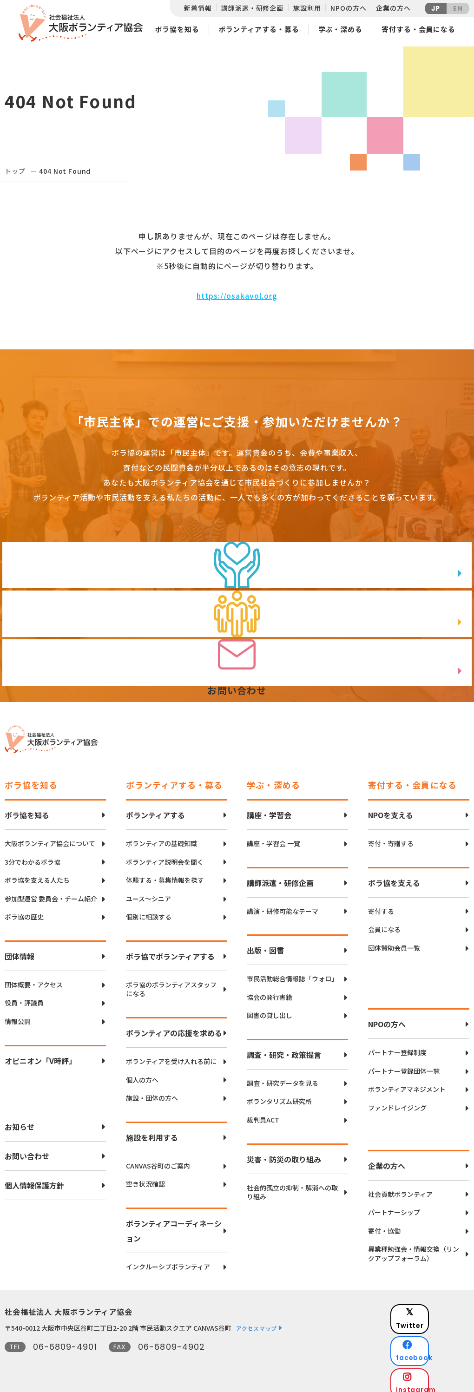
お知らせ (19, 1119)
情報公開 (18, 1014)
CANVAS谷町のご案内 (158, 1159)
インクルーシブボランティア (168, 1259)
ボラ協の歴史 (24, 910)
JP (436, 8)
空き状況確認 (145, 1177)
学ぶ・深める (340, 29)
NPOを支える (390, 808)
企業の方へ (393, 8)
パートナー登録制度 (397, 1045)
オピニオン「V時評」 (40, 1053)
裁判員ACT (263, 1113)
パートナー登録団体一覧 (404, 1064)
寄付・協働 (384, 1224)
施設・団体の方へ (152, 1091)
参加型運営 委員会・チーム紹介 (51, 891)
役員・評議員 (24, 995)
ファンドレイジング (397, 1101)
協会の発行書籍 (269, 990)
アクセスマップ (256, 1321)
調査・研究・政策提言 (284, 1047)
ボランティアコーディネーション (174, 1224)
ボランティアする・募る (258, 29)
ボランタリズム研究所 (279, 1094)
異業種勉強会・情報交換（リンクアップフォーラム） (413, 1247)
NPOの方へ (348, 8)
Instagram (437, 1352)
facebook (437, 1329)
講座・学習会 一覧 (273, 836)
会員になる (384, 922)
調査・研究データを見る (282, 1076)
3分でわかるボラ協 (32, 855)
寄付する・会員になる (418, 29)
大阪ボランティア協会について (50, 836)
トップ (15, 171)
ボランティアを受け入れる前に (171, 1054)
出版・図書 (265, 943)
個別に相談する (148, 910)
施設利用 (307, 8)
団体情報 (19, 949)
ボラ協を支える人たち (37, 873)
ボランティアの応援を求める (174, 1025)
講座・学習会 (269, 808)
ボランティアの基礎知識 (161, 836)
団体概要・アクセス (34, 977)
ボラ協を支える (394, 875)
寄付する (381, 904)
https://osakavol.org (237, 295)
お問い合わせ (27, 1149)
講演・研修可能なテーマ (282, 904)
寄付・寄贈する (391, 836)
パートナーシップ (394, 1205)
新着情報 (197, 8)
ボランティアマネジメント (407, 1082)
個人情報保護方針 (34, 1178)
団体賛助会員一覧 (394, 941)
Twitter (436, 1306)
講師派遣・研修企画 (252, 8)
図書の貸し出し (269, 1008)
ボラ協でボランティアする (170, 949)
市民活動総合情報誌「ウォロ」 (292, 971)
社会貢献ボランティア (400, 1187)
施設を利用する (152, 1130)
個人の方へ (142, 1073)
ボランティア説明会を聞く (165, 855)
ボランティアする (155, 808)
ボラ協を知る (177, 29)
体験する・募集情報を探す (165, 873)
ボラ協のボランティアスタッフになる (171, 982)
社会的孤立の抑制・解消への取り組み (292, 1185)
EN (458, 8)
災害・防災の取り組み (284, 1152)
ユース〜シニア (148, 891)
